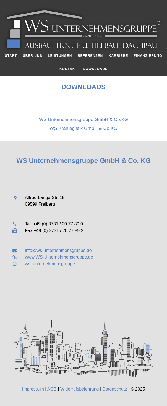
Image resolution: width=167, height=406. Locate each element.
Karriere (118, 56)
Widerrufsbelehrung (79, 389)
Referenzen (90, 56)
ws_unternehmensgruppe (50, 263)
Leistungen (60, 56)
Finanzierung (148, 56)
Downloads (95, 69)
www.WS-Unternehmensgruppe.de (59, 257)
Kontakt (68, 69)
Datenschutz (115, 389)
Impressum (33, 389)
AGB (52, 389)
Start (11, 56)
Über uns (32, 56)
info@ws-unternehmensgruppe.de (58, 250)
